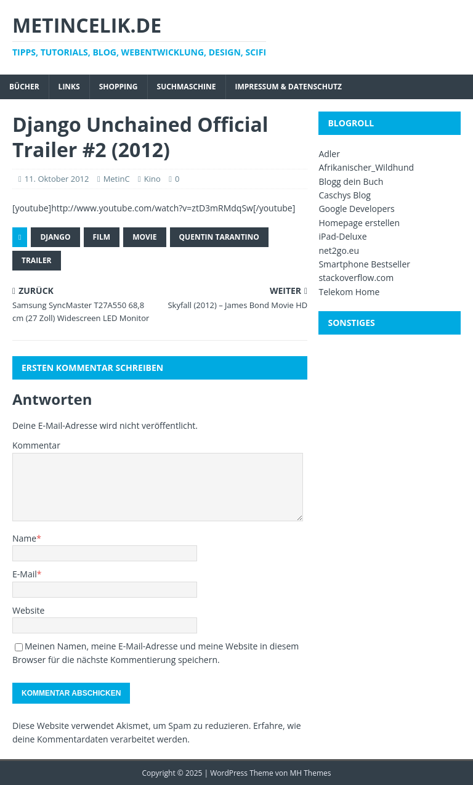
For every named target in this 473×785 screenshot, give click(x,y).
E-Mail (24, 574)
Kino (152, 178)
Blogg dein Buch (350, 181)
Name (24, 538)
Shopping (118, 86)
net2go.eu (338, 250)
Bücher (24, 86)
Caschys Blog (344, 195)
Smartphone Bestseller (364, 264)
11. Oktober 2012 (57, 178)
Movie (144, 237)
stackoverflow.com (356, 277)
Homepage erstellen (359, 223)
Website (28, 610)
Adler (329, 154)
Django (55, 237)
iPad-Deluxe (342, 236)
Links (69, 86)
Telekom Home (348, 292)
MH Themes (310, 773)
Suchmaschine (186, 86)
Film (102, 237)
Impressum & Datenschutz (288, 86)
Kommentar (36, 445)
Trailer (37, 260)
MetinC (116, 178)
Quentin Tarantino (219, 237)
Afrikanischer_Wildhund (366, 167)
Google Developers (356, 208)
